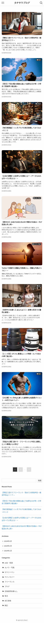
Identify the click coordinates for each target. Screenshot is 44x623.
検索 (39, 480)
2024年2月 (8, 546)
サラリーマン (9, 572)
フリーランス (9, 582)
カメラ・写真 (9, 567)
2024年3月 (8, 541)
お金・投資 (9, 563)
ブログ (7, 586)
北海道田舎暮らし (11, 591)
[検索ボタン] (41, 3)
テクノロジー (9, 577)
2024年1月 (8, 551)
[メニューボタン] (3, 3)
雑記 (6, 605)
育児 (6, 596)
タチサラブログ (22, 3)
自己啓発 (8, 601)
